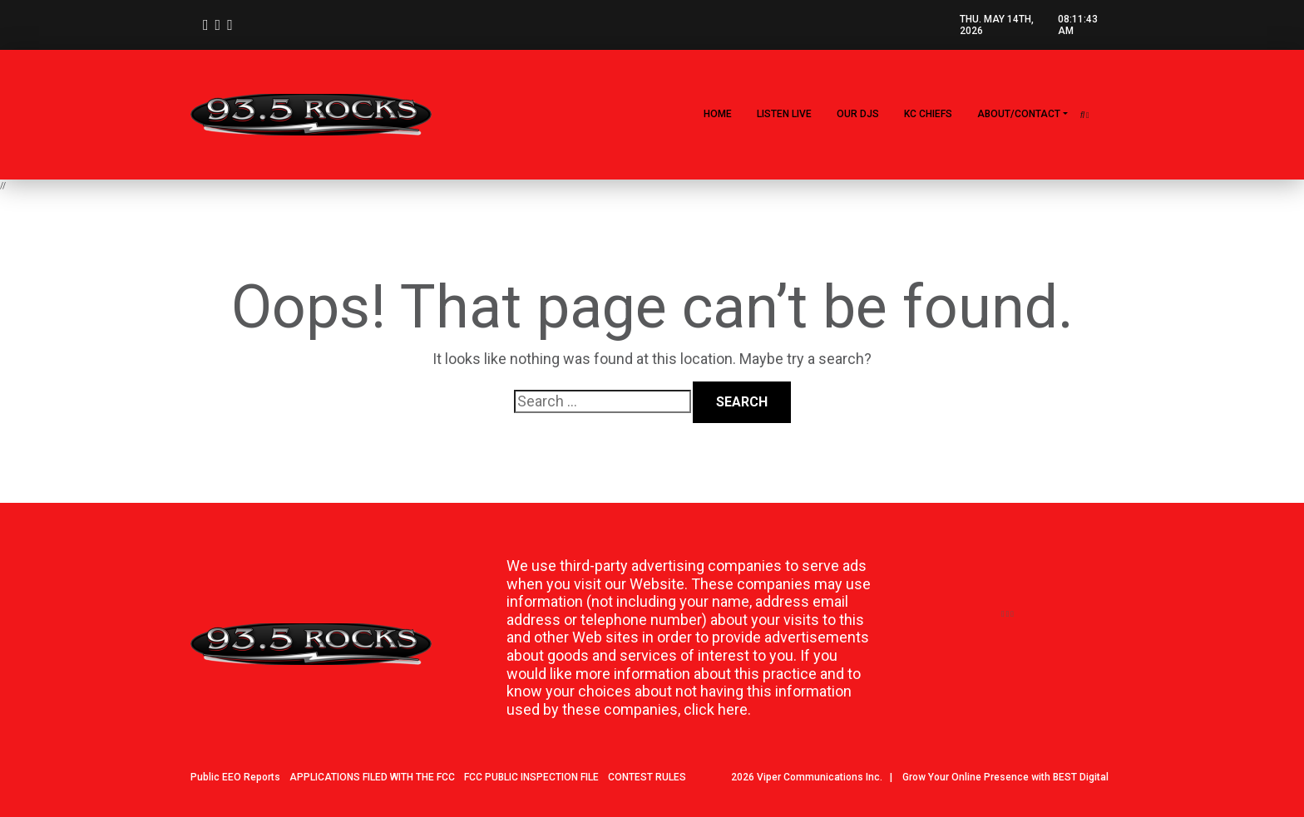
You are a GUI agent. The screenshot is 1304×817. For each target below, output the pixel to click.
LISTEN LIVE (784, 114)
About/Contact (1018, 114)
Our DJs (858, 114)
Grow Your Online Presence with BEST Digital (1005, 777)
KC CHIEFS (928, 114)
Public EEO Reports (235, 777)
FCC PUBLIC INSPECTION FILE (531, 777)
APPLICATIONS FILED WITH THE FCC (372, 777)
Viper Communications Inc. (819, 777)
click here (716, 709)
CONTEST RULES (647, 777)
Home (718, 114)
